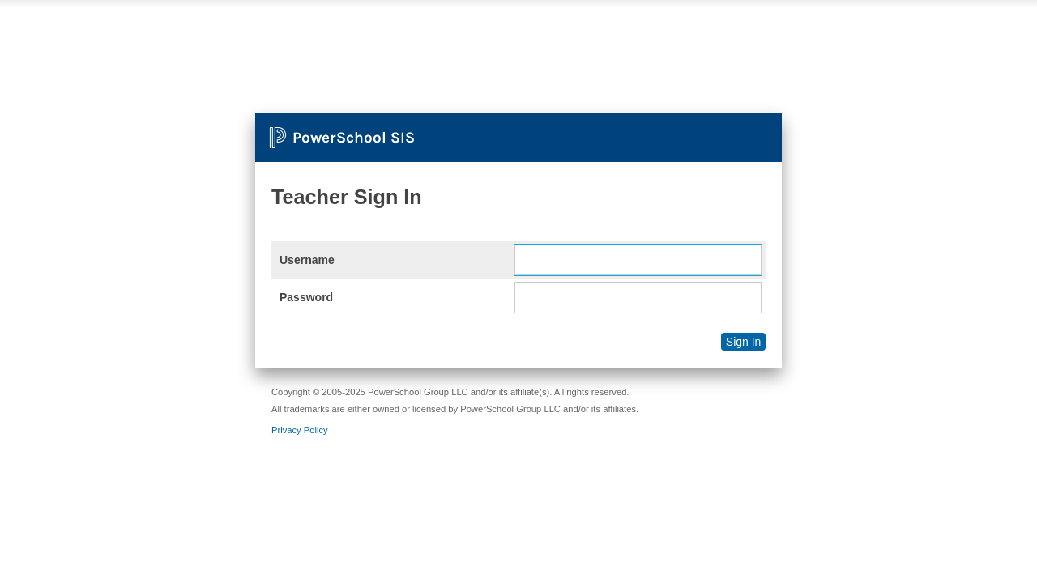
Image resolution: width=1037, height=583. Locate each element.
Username (307, 259)
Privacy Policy (299, 430)
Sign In (744, 341)
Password (306, 297)
